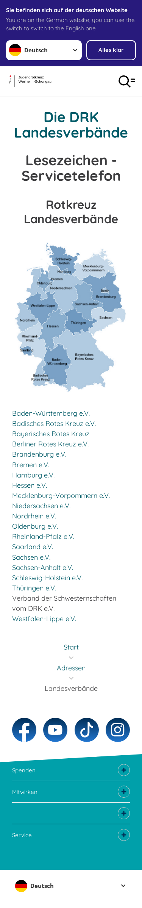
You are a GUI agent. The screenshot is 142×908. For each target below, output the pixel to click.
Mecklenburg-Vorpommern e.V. (61, 495)
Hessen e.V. (29, 485)
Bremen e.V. (30, 464)
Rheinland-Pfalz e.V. (43, 536)
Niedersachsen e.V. (41, 505)
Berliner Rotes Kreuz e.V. (50, 444)
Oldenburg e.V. (35, 526)
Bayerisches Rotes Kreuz (50, 433)
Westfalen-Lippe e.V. (44, 618)
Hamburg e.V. (33, 475)
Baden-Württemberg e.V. (51, 413)
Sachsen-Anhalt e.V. (42, 567)
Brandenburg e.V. (39, 454)
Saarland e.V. (32, 546)
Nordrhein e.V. (34, 516)
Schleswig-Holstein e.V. (47, 577)
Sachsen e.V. (31, 557)
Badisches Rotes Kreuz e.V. (54, 423)
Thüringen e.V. (34, 588)
